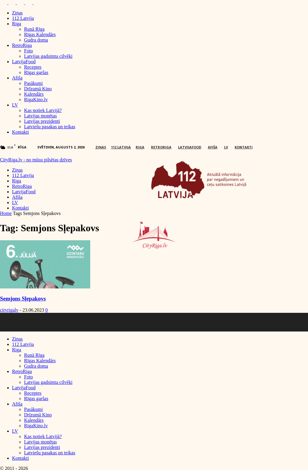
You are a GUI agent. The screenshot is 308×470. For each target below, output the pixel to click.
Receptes (33, 67)
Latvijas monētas (40, 115)
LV (15, 104)
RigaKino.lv (36, 99)
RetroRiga (22, 45)
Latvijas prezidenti (42, 121)
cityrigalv (9, 310)
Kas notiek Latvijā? (43, 110)
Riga (16, 23)
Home (6, 213)
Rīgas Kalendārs (40, 34)
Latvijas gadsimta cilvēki (48, 56)
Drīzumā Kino (38, 88)
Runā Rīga (34, 29)
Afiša (17, 77)
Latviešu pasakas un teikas (49, 126)
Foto (28, 50)
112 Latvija (23, 18)
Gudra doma (36, 39)
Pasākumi (33, 83)
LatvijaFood (23, 61)
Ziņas (17, 12)
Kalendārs (34, 94)
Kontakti (20, 132)
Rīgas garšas (36, 72)
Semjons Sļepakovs (23, 298)
